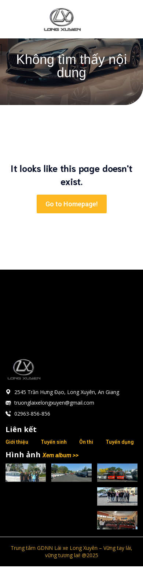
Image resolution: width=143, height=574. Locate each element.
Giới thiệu (17, 442)
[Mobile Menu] (126, 19)
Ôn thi (86, 442)
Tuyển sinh (54, 442)
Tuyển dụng (120, 442)
